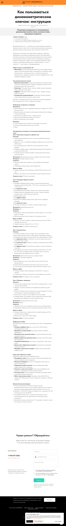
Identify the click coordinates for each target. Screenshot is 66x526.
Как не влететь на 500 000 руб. (15, 507)
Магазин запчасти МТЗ (33, 508)
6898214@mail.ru (14, 458)
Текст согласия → (51, 474)
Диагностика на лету (29, 507)
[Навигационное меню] (2, 2)
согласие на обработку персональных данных (45, 470)
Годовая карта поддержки (51, 507)
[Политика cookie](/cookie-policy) (36, 518)
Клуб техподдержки (39, 507)
